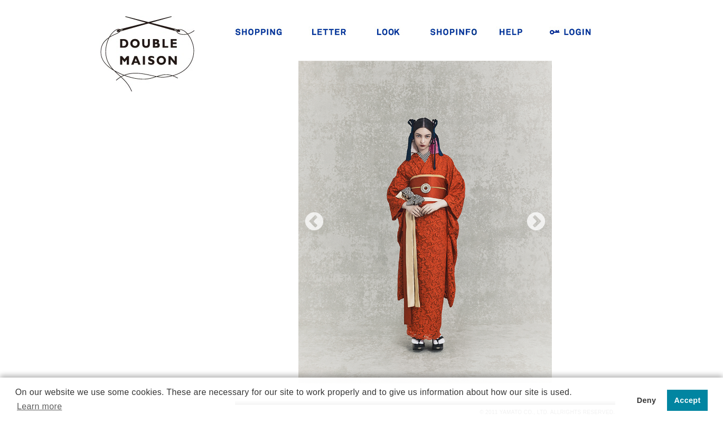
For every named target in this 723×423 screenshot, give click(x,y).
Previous (314, 222)
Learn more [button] (39, 406)
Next (536, 222)
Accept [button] (687, 400)
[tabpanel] (425, 222)
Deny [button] (646, 400)
